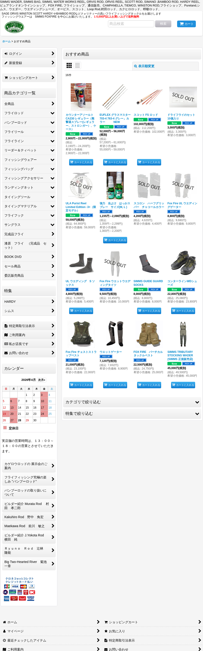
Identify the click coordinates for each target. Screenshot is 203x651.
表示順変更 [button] (144, 66)
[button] (132, 402)
